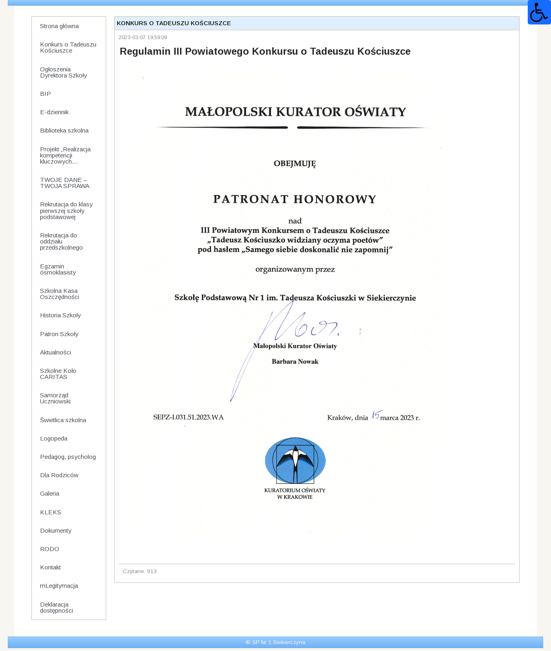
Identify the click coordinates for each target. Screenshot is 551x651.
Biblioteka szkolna (64, 130)
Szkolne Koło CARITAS (58, 373)
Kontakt (50, 567)
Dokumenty (55, 530)
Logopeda (53, 438)
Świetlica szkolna (63, 419)
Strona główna (59, 25)
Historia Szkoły (60, 315)
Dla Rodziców (59, 475)
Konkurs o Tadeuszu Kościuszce (68, 47)
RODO (49, 548)
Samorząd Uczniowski (55, 398)
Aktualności (55, 352)
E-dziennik (54, 111)
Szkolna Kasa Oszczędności (59, 293)
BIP (45, 93)
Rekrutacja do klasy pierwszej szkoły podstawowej (66, 210)
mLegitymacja (59, 585)
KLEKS (50, 512)
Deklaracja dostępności (56, 607)
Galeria (49, 493)
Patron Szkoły (59, 333)
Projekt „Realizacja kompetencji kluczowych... (65, 155)
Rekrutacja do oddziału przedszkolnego (61, 241)
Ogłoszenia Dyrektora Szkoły (63, 72)
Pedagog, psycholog (68, 456)
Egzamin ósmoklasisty (58, 269)
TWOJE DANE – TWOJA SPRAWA (64, 182)
